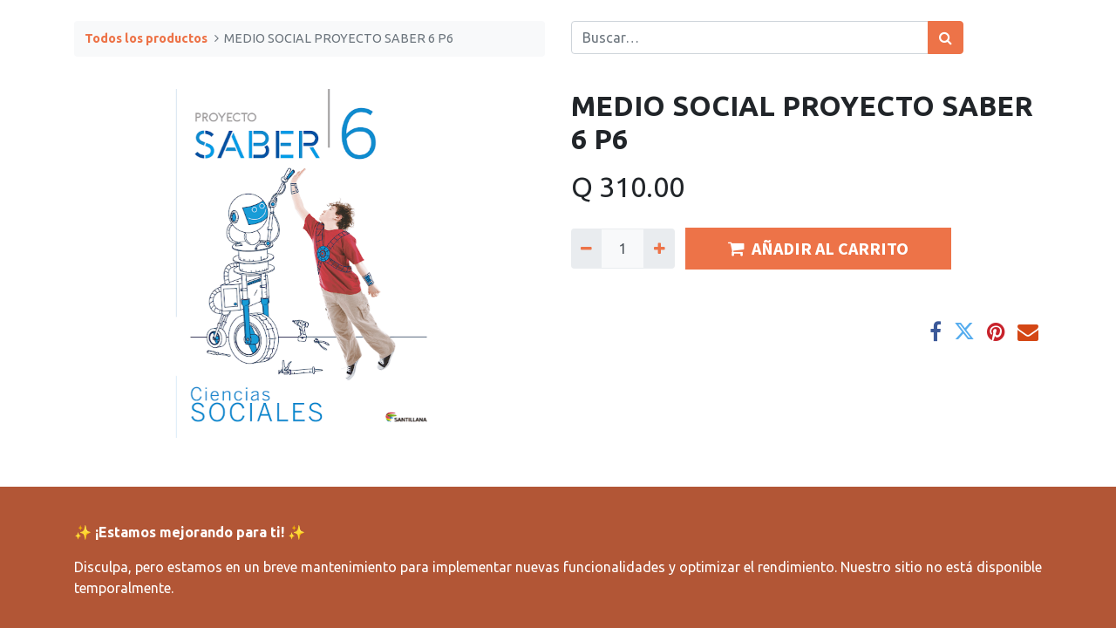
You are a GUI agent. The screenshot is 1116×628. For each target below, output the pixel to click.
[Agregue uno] (658, 249)
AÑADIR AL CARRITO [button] (818, 248)
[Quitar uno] (586, 249)
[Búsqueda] (945, 37)
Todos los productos (146, 38)
